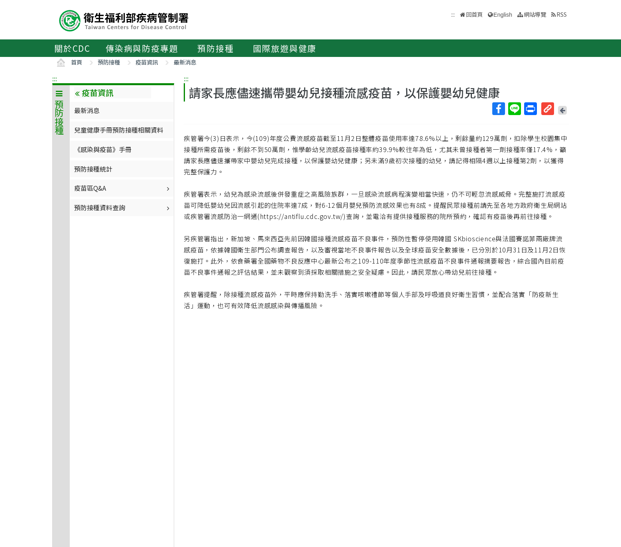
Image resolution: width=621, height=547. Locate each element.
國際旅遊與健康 (285, 48)
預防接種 (215, 48)
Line (514, 108)
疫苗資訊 (147, 62)
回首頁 (474, 14)
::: (54, 78)
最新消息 (185, 62)
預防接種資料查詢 (122, 207)
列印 (530, 108)
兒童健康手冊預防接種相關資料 (118, 130)
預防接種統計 (93, 169)
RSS (561, 14)
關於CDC (72, 48)
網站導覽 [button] (535, 14)
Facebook (498, 108)
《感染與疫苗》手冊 (103, 149)
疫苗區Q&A (122, 188)
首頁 (76, 62)
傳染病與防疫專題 (142, 48)
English (502, 15)
